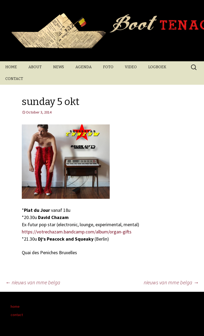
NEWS (58, 67)
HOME (11, 67)
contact (17, 314)
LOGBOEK (157, 67)
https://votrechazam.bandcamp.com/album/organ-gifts (76, 232)
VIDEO (131, 67)
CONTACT (14, 78)
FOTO (108, 67)
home (15, 306)
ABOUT (35, 67)
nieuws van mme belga (32, 282)
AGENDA (83, 67)
